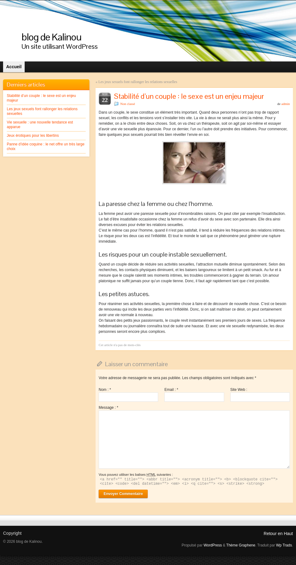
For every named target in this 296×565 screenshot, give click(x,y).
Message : (108, 407)
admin (286, 104)
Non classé (127, 104)
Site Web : (238, 389)
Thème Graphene (240, 545)
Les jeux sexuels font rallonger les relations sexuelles (137, 82)
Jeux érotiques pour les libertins (33, 135)
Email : (171, 389)
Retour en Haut (278, 533)
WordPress (213, 545)
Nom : (105, 389)
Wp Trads (284, 545)
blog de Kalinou (51, 37)
